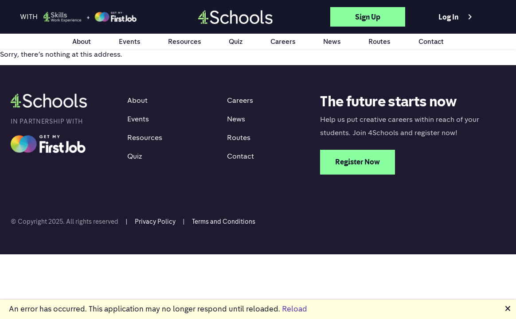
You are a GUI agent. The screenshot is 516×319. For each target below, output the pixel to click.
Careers (283, 41)
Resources (184, 41)
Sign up (367, 16)
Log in (456, 17)
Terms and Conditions (223, 221)
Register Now (357, 161)
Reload (294, 308)
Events (130, 41)
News (332, 41)
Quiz (235, 41)
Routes (379, 41)
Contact (431, 41)
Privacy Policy (155, 221)
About (81, 41)
